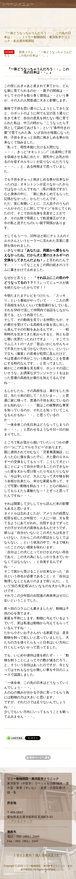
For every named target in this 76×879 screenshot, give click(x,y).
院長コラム (26, 52)
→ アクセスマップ (19, 821)
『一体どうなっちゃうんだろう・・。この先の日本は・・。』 (38, 53)
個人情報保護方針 (47, 855)
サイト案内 (24, 855)
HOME (9, 52)
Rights (40, 869)
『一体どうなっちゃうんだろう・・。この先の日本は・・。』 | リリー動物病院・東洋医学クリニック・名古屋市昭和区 (37, 37)
